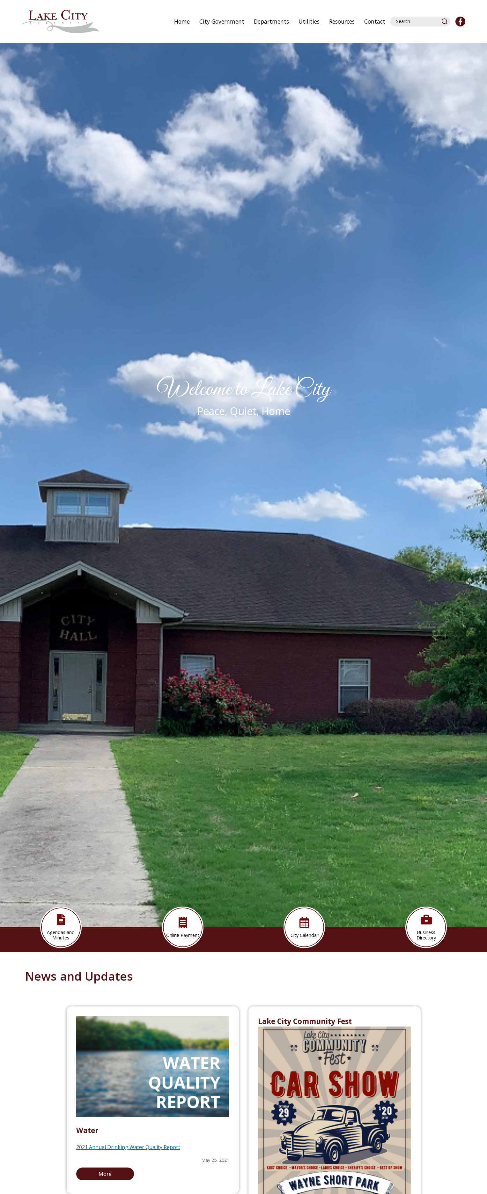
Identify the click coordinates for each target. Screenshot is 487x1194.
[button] (445, 21)
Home (182, 21)
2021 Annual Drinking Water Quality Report (128, 1147)
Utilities (309, 21)
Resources (342, 21)
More (105, 1173)
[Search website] (417, 21)
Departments (271, 21)
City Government (221, 21)
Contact (374, 21)
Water (87, 1130)
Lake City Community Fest (305, 1021)
